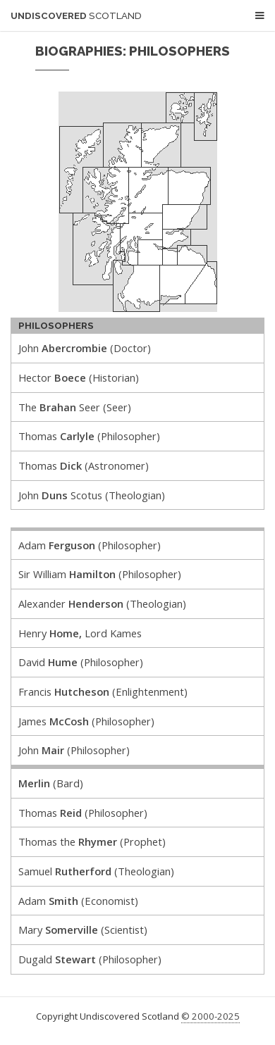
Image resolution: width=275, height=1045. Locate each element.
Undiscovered (76, 16)
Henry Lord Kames (80, 633)
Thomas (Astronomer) (83, 465)
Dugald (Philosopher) (89, 959)
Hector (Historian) (78, 377)
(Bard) (50, 783)
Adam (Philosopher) (89, 545)
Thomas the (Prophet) (92, 841)
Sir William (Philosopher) (99, 574)
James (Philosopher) (86, 721)
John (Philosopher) (74, 750)
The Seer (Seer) (74, 407)
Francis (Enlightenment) (103, 691)
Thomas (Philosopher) (89, 436)
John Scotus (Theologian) (91, 495)
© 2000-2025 (210, 1016)
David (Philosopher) (80, 662)
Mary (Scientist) (82, 929)
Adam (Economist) (78, 901)
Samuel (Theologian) (96, 871)
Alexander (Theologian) (102, 603)
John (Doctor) (84, 348)
